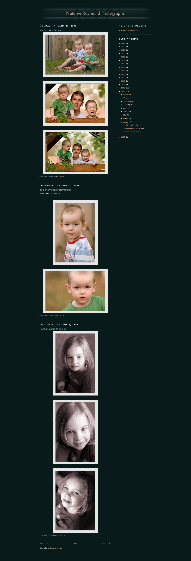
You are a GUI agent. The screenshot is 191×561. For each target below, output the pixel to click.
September (127, 101)
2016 (123, 67)
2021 (123, 50)
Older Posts (106, 543)
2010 (123, 84)
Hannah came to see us (53, 329)
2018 (123, 60)
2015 (123, 71)
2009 (123, 88)
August (126, 105)
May (125, 115)
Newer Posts (44, 543)
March (126, 118)
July (125, 108)
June (125, 111)
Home (75, 543)
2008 (123, 91)
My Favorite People (51, 30)
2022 (123, 47)
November (127, 94)
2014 (123, 74)
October (126, 98)
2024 (123, 43)
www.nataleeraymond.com (129, 30)
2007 (123, 137)
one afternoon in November (55, 189)
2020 (123, 53)
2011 (123, 81)
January (126, 122)
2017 (123, 64)
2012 (123, 78)
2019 (123, 57)
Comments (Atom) (57, 548)
